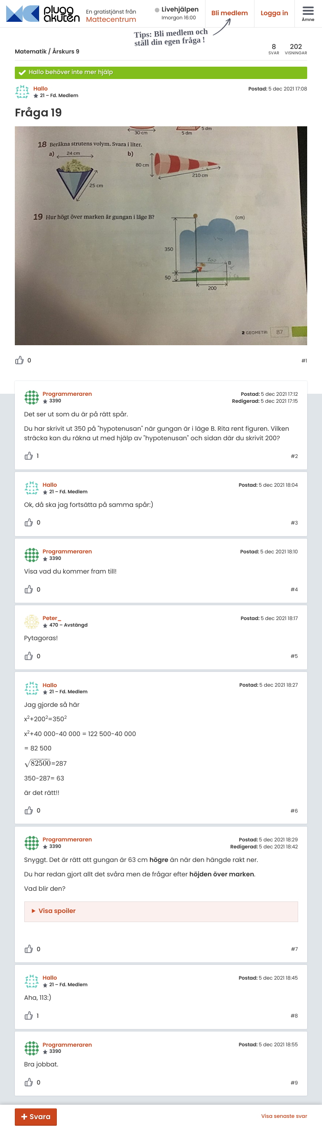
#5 (294, 656)
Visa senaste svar (284, 1116)
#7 (294, 949)
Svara (40, 1117)
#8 (294, 1016)
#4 (294, 590)
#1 (304, 361)
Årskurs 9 (65, 51)
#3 (294, 523)
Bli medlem (230, 13)
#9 (294, 1083)
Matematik (31, 51)
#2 (294, 456)
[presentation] (37, 764)
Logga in (274, 13)
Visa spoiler (57, 911)
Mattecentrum (111, 19)
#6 (294, 811)
